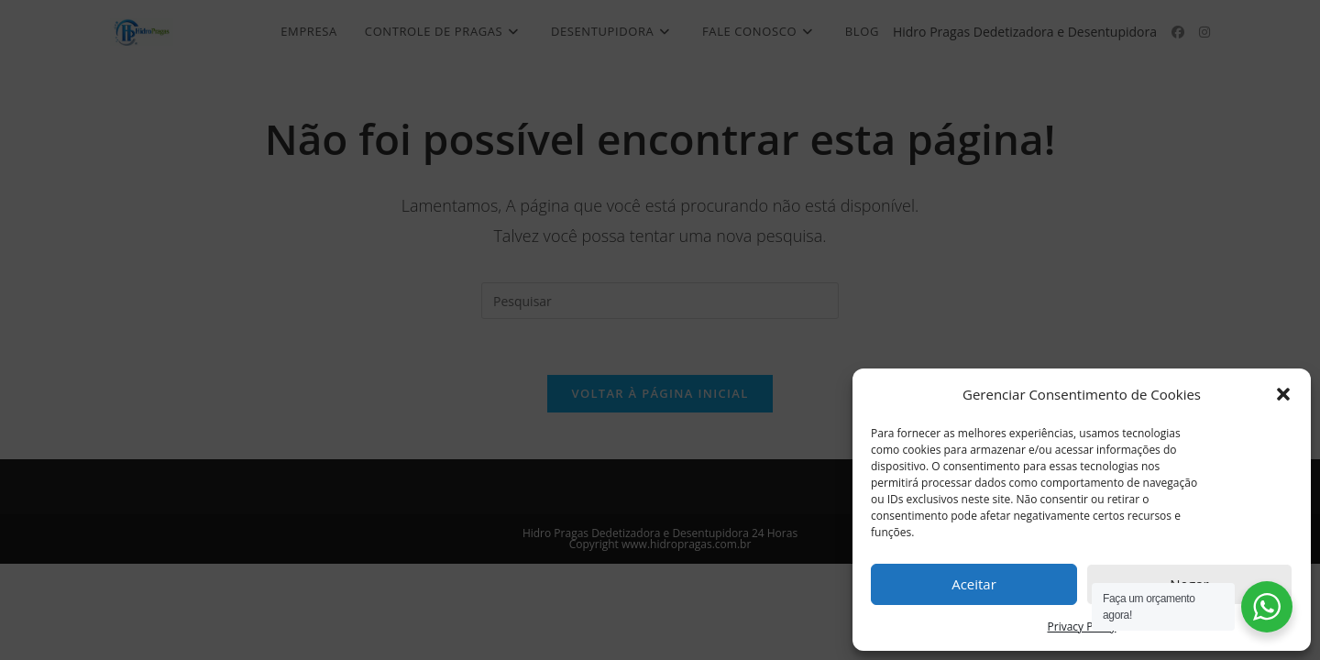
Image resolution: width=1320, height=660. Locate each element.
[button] (1283, 394)
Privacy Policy (1082, 626)
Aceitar (974, 584)
